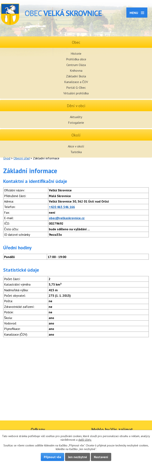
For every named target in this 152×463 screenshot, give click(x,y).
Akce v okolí (76, 146)
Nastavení (101, 457)
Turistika (76, 152)
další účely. (85, 440)
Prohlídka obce (76, 59)
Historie (76, 53)
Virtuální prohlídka (76, 93)
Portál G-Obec (76, 87)
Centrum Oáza (76, 65)
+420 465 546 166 (62, 207)
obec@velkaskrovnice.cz (67, 218)
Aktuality (76, 117)
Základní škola (76, 76)
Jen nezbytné (77, 457)
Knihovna (76, 70)
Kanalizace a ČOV (76, 82)
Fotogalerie (76, 123)
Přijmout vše (52, 457)
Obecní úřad (22, 158)
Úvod (6, 158)
